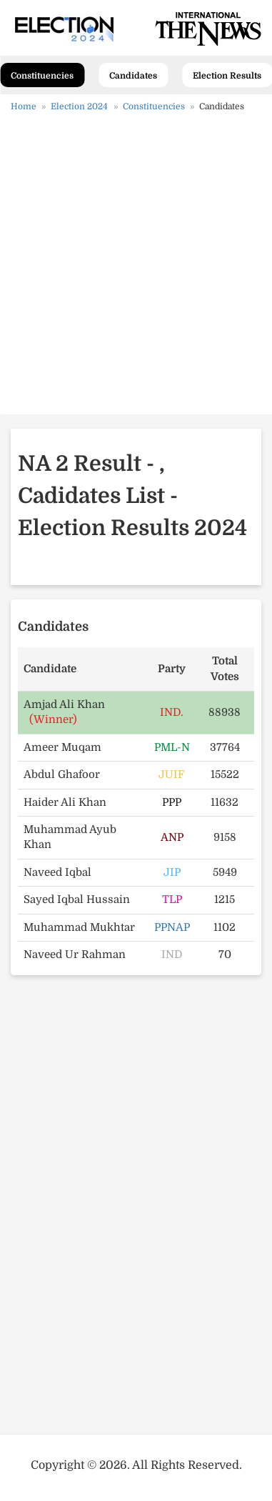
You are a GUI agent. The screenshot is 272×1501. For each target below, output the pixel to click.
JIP (172, 872)
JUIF (171, 774)
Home (23, 106)
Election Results (227, 76)
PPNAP (172, 927)
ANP (172, 837)
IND (171, 954)
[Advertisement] (136, 268)
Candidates (133, 76)
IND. (171, 712)
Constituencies (42, 76)
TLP (172, 899)
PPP (171, 802)
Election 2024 (79, 106)
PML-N (172, 747)
